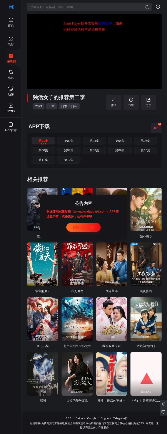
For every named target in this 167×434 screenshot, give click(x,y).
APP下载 (39, 126)
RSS (68, 418)
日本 (51, 106)
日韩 (74, 106)
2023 (38, 106)
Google (91, 418)
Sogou (105, 418)
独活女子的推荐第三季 (59, 97)
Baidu (79, 418)
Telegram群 (120, 418)
